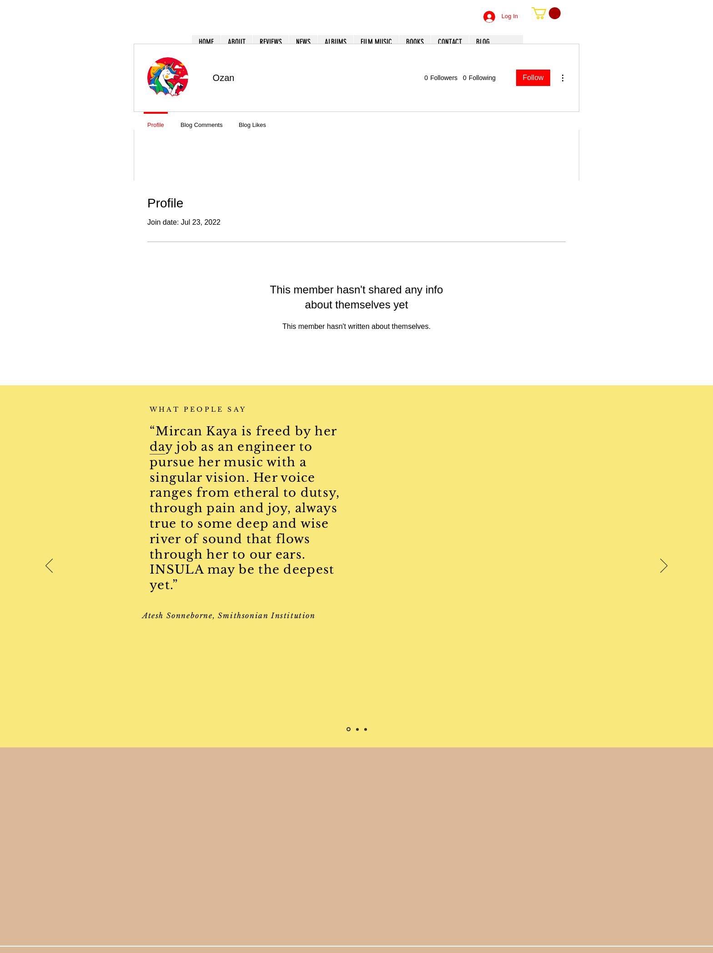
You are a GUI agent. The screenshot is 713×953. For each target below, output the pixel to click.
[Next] (664, 566)
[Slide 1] (348, 729)
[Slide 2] (357, 729)
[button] (546, 13)
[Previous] (49, 566)
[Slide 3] (365, 729)
